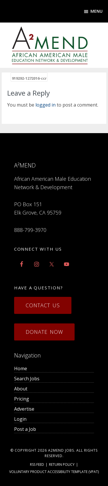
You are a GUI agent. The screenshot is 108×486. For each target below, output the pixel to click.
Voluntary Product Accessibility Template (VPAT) (54, 471)
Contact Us (43, 305)
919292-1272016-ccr (29, 78)
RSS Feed (37, 464)
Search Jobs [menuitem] (26, 378)
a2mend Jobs (61, 450)
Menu (96, 11)
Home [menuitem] (20, 368)
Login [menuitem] (20, 419)
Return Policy (62, 464)
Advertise (24, 409)
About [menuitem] (20, 389)
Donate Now (44, 331)
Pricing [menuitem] (21, 399)
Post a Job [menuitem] (25, 429)
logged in (45, 105)
